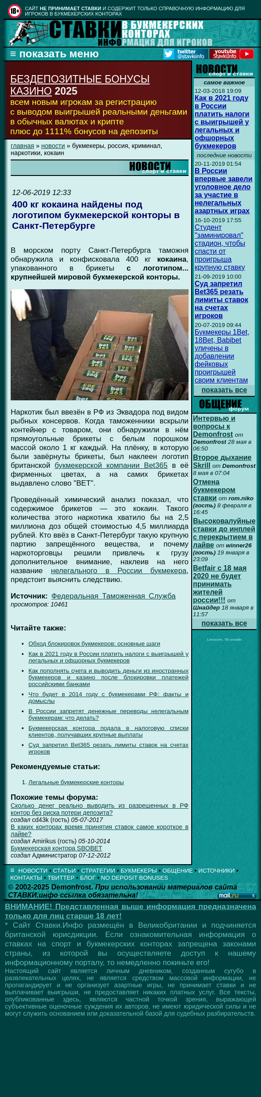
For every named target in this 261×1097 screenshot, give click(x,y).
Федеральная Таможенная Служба (114, 596)
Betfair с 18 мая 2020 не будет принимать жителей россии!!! (220, 584)
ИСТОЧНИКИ (216, 870)
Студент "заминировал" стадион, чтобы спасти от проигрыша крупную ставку (220, 247)
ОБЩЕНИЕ (177, 870)
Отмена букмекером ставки (214, 490)
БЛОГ (88, 877)
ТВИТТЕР (61, 877)
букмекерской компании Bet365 (111, 465)
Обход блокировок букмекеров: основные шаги (94, 643)
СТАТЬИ (64, 870)
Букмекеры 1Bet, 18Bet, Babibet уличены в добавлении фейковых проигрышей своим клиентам (222, 356)
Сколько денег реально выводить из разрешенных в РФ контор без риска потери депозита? (100, 809)
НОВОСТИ (33, 870)
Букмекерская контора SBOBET (56, 848)
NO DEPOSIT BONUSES (134, 877)
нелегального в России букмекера (118, 570)
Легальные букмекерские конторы (76, 782)
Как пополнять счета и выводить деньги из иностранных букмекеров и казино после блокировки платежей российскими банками (108, 677)
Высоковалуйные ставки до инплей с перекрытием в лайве (224, 533)
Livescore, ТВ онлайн (224, 640)
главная (22, 145)
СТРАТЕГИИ (98, 870)
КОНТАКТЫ (26, 877)
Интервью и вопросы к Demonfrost (214, 426)
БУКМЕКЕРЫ (138, 870)
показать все (224, 390)
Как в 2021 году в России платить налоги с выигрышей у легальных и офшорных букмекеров (108, 657)
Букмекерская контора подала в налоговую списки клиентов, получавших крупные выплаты (108, 731)
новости (53, 145)
